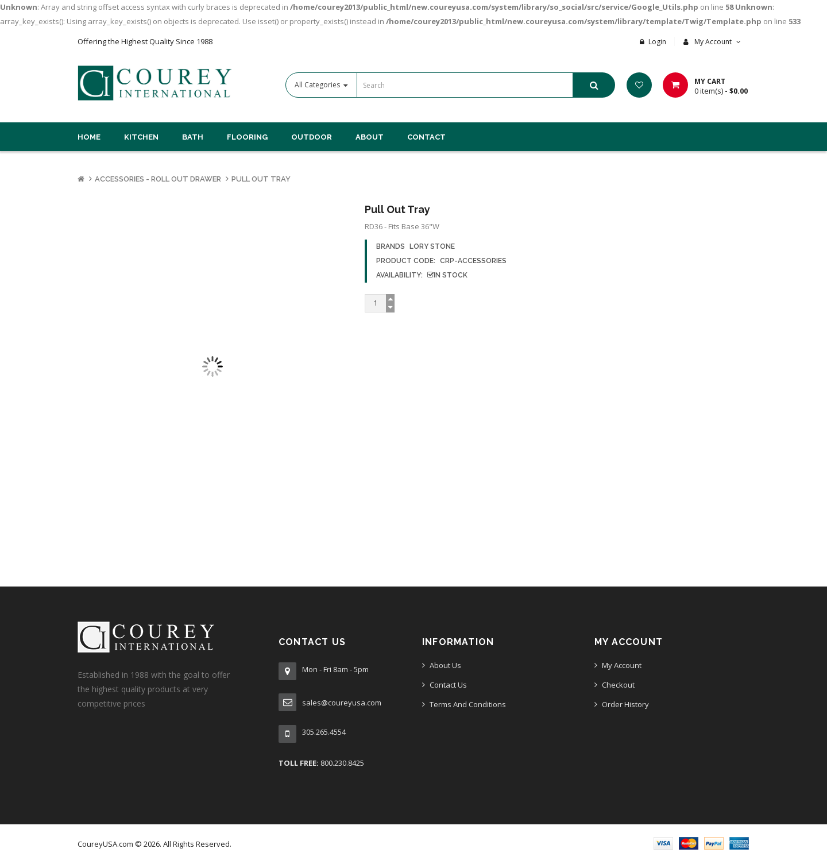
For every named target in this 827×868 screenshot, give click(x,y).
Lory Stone (432, 246)
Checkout (618, 685)
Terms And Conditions (468, 704)
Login (657, 42)
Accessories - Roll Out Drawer (158, 179)
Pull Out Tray (261, 179)
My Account (621, 665)
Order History (625, 704)
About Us (445, 665)
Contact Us (448, 685)
